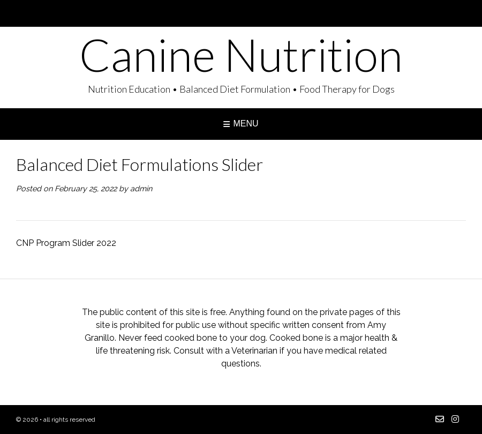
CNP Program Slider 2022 (66, 243)
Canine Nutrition (241, 54)
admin (141, 188)
